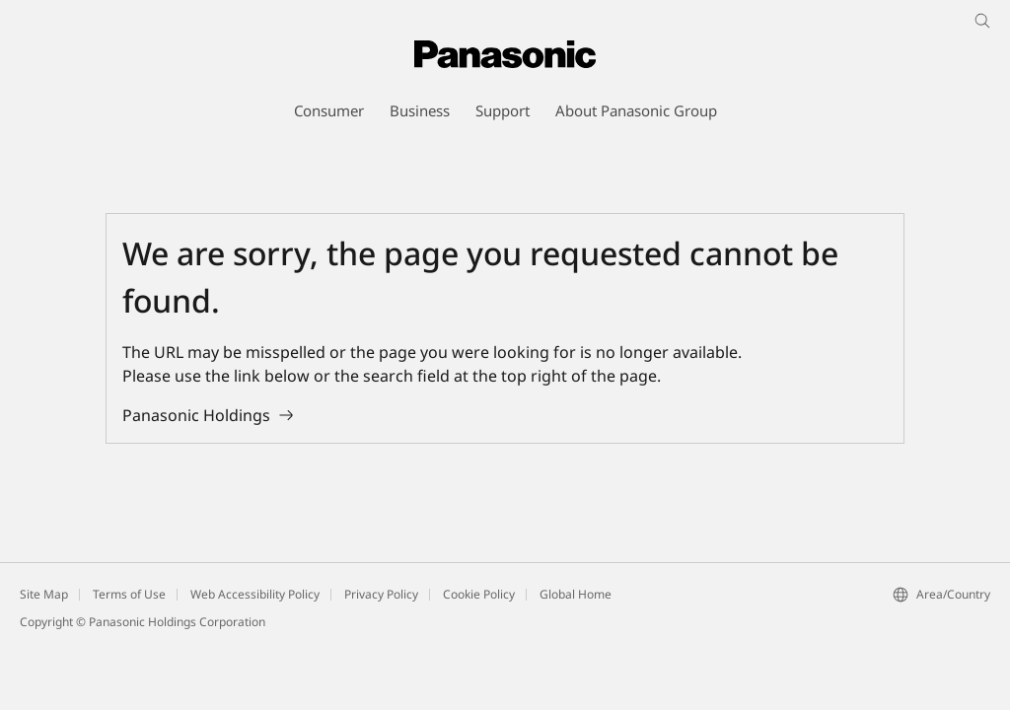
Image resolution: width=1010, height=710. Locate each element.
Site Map (44, 594)
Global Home (576, 594)
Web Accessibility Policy (255, 594)
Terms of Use (129, 594)
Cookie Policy (479, 594)
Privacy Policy (381, 594)
